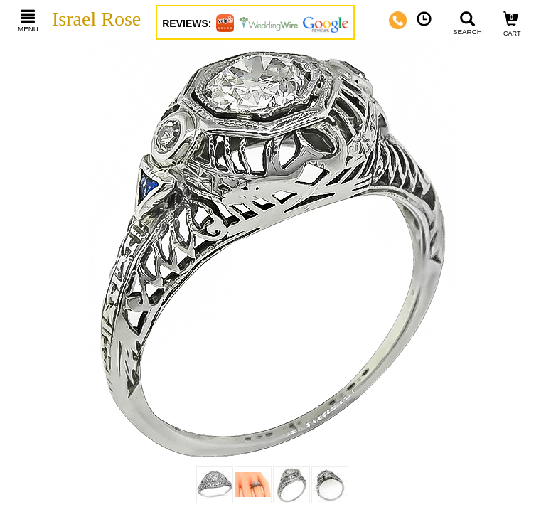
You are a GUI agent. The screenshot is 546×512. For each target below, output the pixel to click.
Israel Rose (96, 19)
